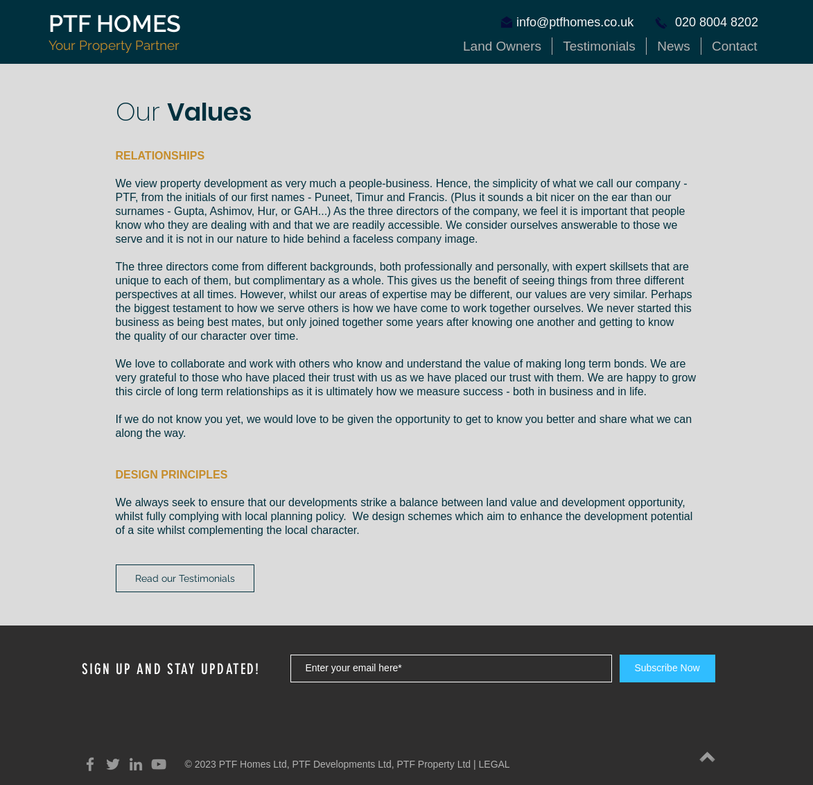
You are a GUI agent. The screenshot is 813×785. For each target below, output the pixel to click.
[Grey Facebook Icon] (90, 764)
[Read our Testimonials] (185, 578)
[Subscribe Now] (667, 668)
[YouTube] (159, 764)
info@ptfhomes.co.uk (574, 22)
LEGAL (494, 764)
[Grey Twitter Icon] (113, 764)
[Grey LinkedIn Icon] (136, 764)
